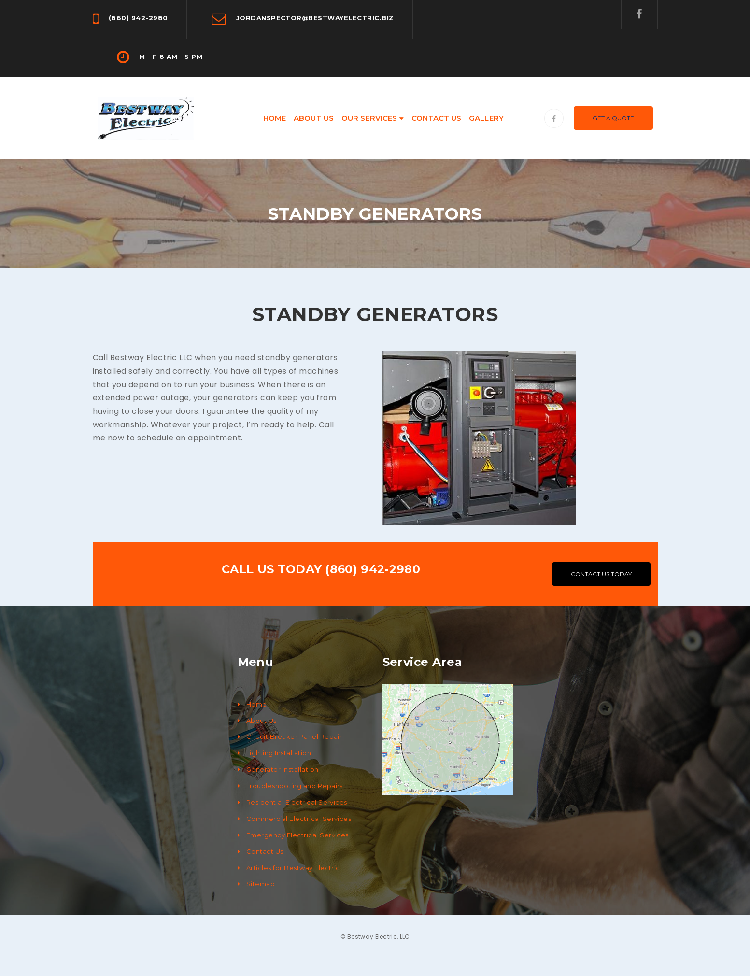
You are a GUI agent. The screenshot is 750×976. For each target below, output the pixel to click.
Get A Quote (613, 118)
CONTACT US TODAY (601, 574)
